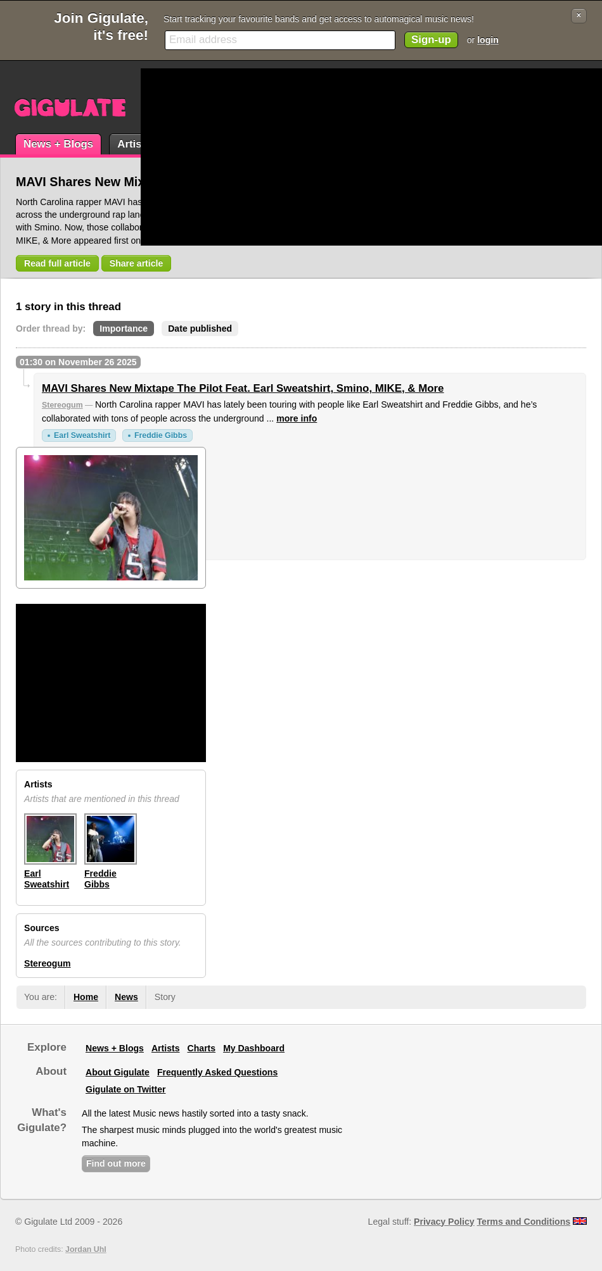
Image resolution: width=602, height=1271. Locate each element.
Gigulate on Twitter (125, 1089)
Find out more (116, 1163)
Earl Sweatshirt (82, 435)
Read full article (57, 263)
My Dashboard (254, 1048)
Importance (123, 328)
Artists (134, 144)
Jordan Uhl (85, 1249)
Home (86, 997)
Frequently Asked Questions (217, 1072)
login (488, 40)
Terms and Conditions (524, 1222)
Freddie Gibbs (160, 435)
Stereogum (62, 405)
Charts (202, 1048)
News (126, 997)
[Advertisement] (307, 157)
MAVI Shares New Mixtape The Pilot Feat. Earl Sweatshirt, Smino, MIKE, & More (243, 388)
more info (296, 418)
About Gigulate (118, 1072)
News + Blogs (58, 144)
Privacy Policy (444, 1222)
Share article (136, 263)
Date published (200, 328)
